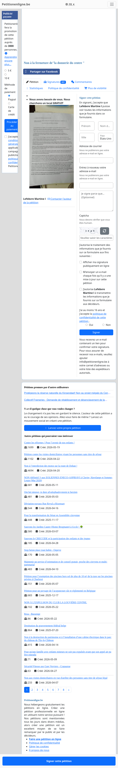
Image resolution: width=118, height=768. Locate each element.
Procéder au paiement (12, 125)
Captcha (84, 215)
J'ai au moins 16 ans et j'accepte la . (92, 315)
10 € (6, 78)
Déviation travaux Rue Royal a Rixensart (44, 503)
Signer (96, 332)
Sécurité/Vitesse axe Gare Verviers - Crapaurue (47, 666)
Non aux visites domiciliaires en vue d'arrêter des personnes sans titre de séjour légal (65, 678)
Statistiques (34, 88)
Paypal (12, 99)
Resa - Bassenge (32, 614)
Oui (91, 325)
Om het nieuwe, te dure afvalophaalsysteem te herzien (50, 492)
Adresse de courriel (90, 146)
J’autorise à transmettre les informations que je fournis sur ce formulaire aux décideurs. (97, 297)
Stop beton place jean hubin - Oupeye (42, 550)
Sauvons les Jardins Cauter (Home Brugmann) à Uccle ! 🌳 (53, 527)
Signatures (55, 82)
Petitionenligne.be (16, 4)
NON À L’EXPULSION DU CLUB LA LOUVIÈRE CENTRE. (55, 602)
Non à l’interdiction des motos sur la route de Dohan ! (50, 466)
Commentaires (81, 82)
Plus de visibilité (95, 88)
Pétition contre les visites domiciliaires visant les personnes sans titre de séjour (62, 454)
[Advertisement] (68, 35)
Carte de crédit (11, 110)
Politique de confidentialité (63, 88)
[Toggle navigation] (112, 4)
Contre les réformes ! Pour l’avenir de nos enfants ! (49, 442)
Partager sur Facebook (40, 71)
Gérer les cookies (39, 746)
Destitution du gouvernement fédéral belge (45, 625)
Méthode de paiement (10, 88)
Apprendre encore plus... (10, 59)
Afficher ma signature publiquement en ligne (96, 264)
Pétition (32, 82)
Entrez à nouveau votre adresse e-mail (92, 169)
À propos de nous (39, 750)
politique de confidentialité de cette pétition (92, 317)
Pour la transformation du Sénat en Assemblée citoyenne (52, 515)
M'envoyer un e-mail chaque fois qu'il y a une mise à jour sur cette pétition (97, 277)
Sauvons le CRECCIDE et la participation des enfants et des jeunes (57, 538)
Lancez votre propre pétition (62, 428)
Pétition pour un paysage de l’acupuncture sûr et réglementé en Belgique (60, 590)
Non (108, 325)
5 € (9, 70)
